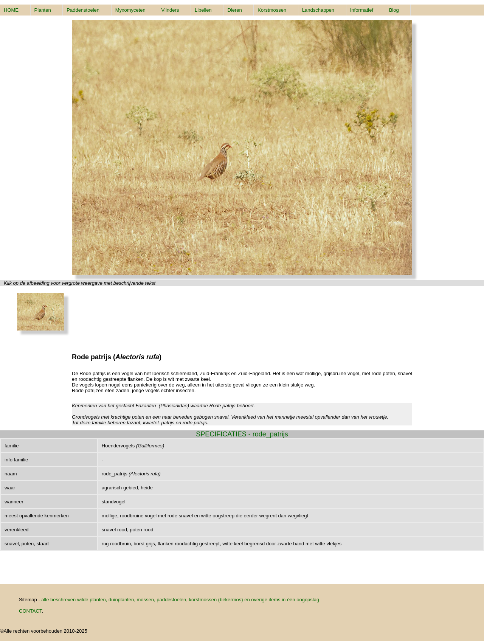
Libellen (203, 10)
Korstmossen (272, 10)
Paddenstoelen (83, 10)
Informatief (361, 10)
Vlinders (170, 10)
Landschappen (318, 10)
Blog (394, 10)
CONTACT (30, 611)
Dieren (234, 10)
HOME (11, 10)
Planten (42, 10)
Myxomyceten (130, 10)
